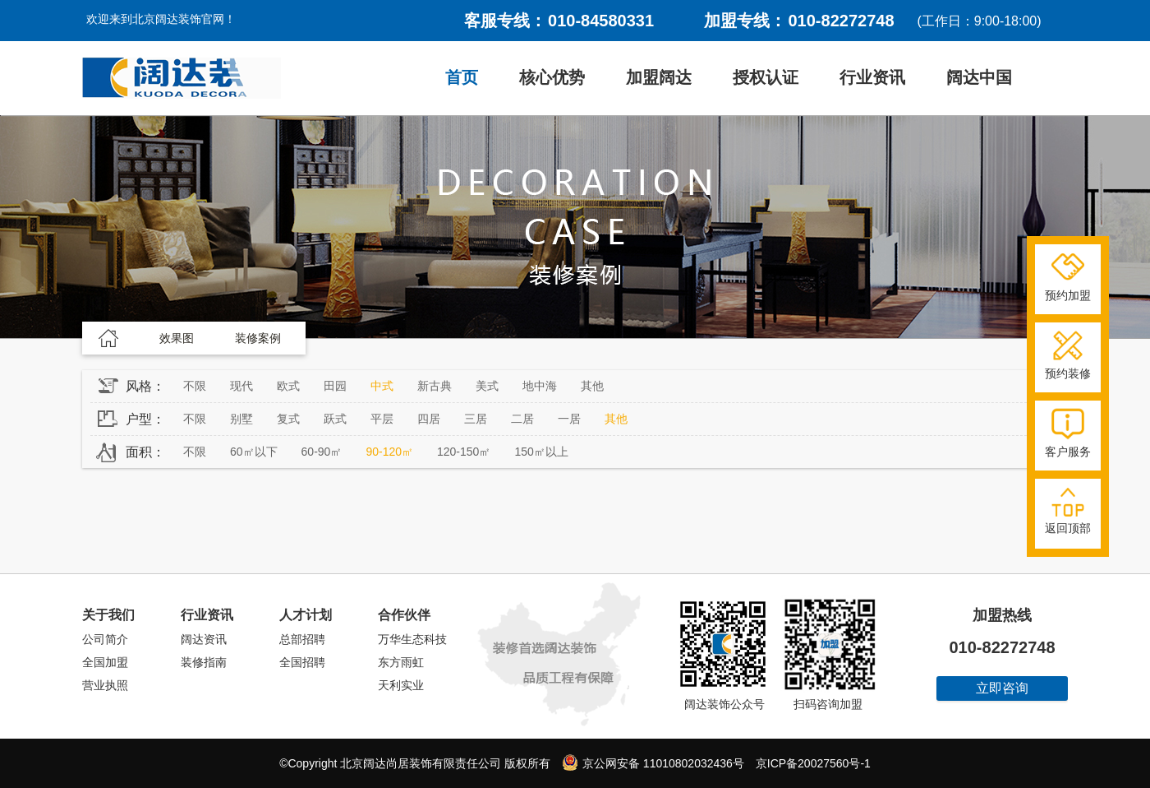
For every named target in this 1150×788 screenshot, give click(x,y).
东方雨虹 (401, 662)
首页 (461, 77)
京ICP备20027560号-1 (813, 763)
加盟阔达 (659, 77)
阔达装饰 (181, 78)
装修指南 (204, 662)
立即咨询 (1002, 688)
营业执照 (105, 685)
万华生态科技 (412, 639)
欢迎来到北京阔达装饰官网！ (161, 18)
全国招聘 (302, 662)
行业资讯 (872, 77)
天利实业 (401, 685)
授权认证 (765, 77)
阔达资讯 (204, 639)
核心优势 (552, 77)
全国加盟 (105, 662)
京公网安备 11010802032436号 (653, 762)
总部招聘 (302, 639)
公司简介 (105, 639)
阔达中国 (979, 77)
